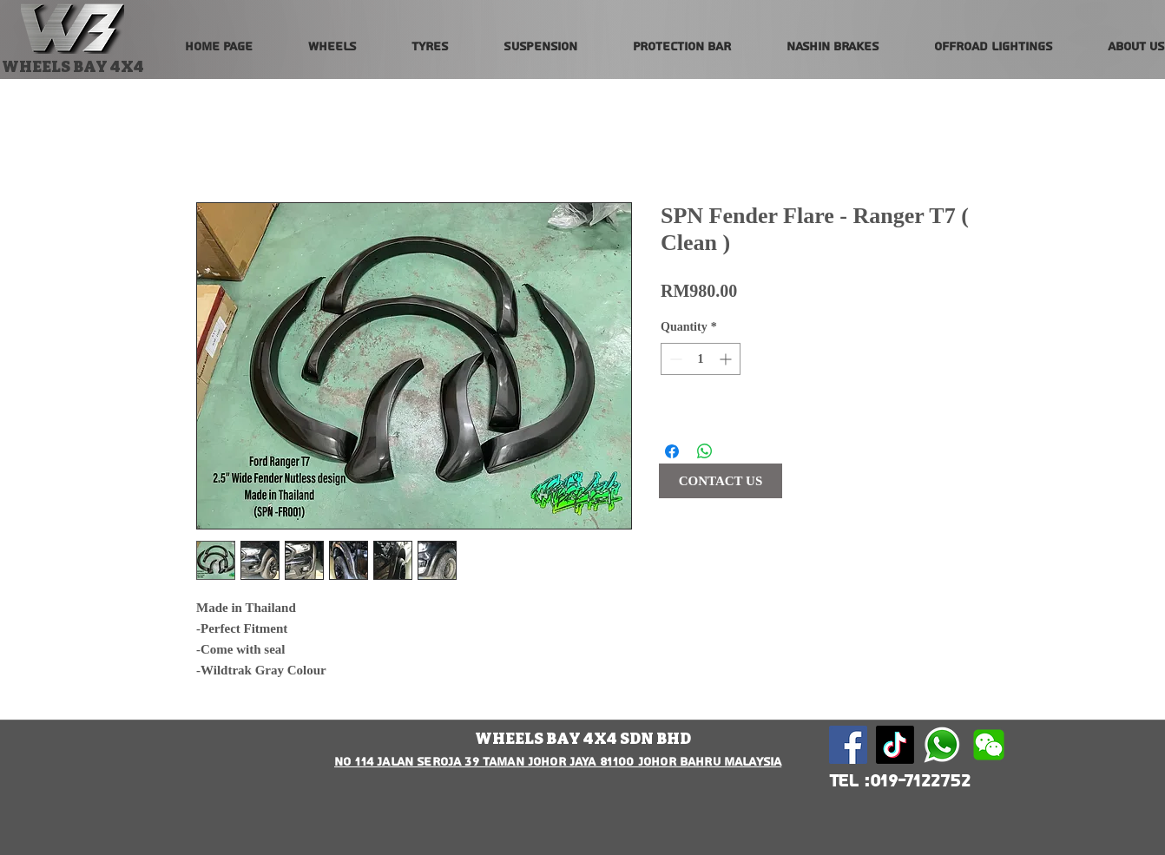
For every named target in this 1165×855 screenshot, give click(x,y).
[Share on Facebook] (671, 451)
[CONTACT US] (720, 481)
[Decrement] (674, 359)
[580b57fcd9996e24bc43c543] (942, 745)
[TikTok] (895, 745)
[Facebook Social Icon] (848, 745)
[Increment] (727, 359)
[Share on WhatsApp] (704, 451)
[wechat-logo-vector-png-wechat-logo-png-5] (989, 745)
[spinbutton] (700, 359)
